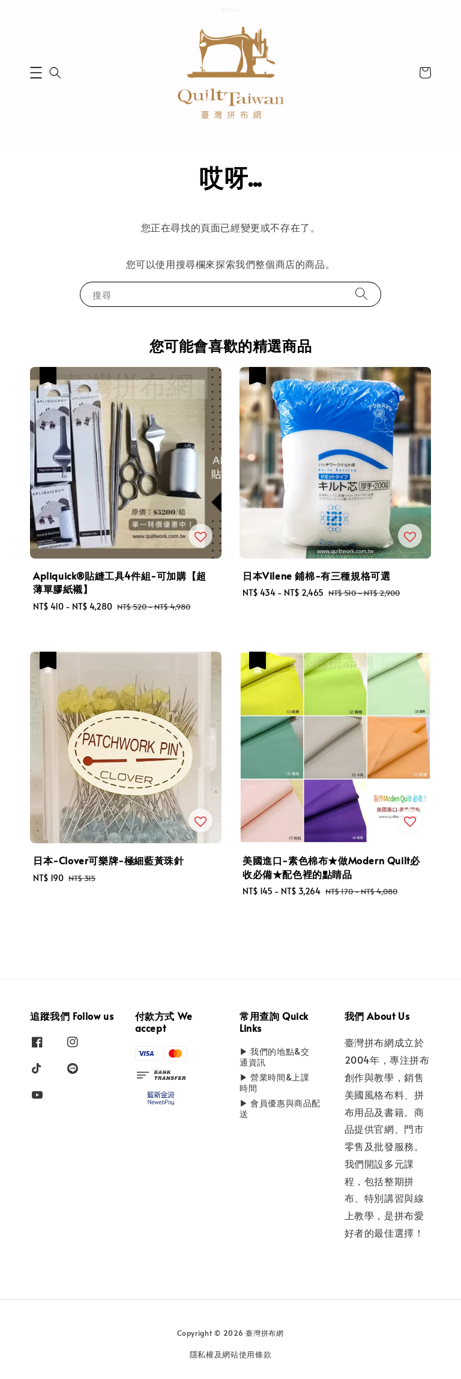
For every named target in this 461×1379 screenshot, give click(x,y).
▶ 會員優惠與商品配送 (280, 1108)
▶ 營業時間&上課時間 (274, 1082)
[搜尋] (361, 294)
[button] (36, 72)
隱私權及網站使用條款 (231, 1354)
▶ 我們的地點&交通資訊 (274, 1057)
